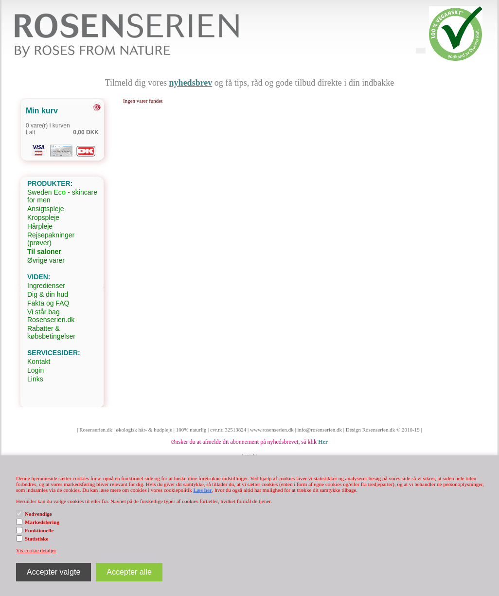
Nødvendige (38, 514)
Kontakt (38, 361)
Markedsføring (42, 522)
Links (35, 379)
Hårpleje (40, 226)
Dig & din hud (47, 294)
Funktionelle (39, 530)
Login (35, 370)
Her (323, 441)
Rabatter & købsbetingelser (51, 332)
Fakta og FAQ (48, 303)
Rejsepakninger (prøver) (50, 239)
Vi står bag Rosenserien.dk (50, 316)
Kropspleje (43, 217)
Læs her (202, 490)
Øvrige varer (46, 260)
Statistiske (36, 539)
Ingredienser (46, 285)
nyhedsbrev (191, 83)
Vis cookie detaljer (36, 550)
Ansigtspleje (45, 209)
